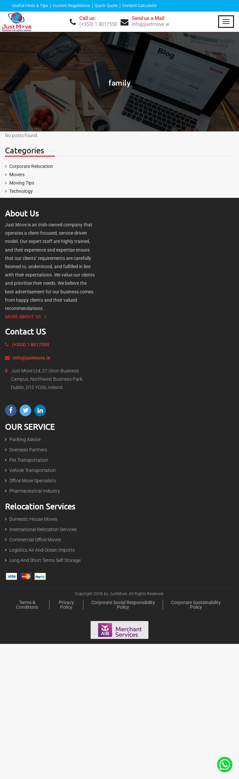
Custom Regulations (71, 5)
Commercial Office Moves (35, 539)
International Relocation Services (43, 529)
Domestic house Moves (33, 519)
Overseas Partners (28, 449)
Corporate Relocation (31, 166)
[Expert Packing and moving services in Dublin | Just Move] (17, 21)
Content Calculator (139, 5)
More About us (23, 316)
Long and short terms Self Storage (45, 560)
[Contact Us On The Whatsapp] (224, 764)
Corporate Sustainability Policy (196, 605)
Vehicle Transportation (32, 470)
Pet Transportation (28, 460)
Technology (21, 191)
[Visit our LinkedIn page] (40, 410)
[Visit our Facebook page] (11, 410)
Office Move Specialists (32, 480)
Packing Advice (24, 439)
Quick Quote (106, 5)
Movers (17, 174)
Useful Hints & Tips (30, 5)
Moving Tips (21, 183)
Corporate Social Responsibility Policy (123, 605)
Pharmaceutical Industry (34, 491)
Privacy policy (66, 605)
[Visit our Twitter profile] (25, 410)
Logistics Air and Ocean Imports (42, 550)
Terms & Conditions (27, 605)
